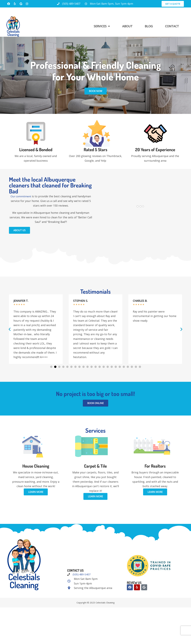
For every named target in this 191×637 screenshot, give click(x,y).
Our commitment (21, 196)
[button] (9, 329)
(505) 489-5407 (81, 574)
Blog (149, 26)
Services (102, 26)
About (127, 26)
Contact (172, 26)
